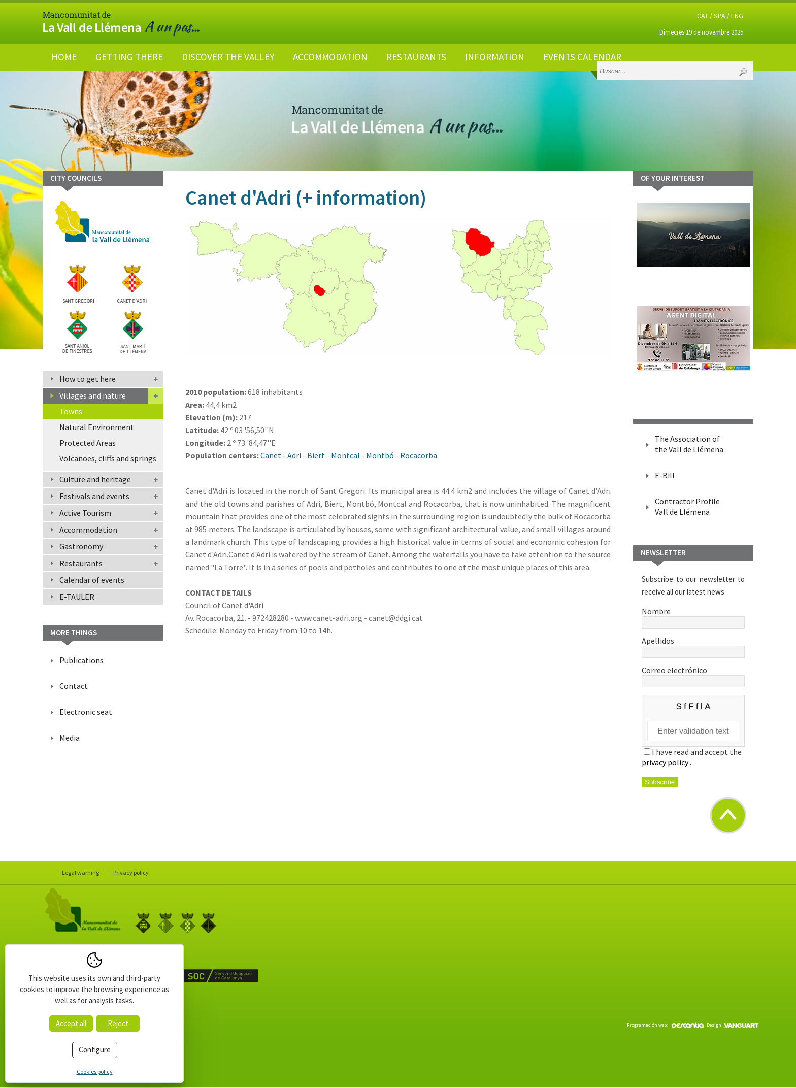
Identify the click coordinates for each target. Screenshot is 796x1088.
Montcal (345, 455)
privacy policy (666, 762)
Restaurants (416, 57)
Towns (70, 411)
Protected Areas (87, 443)
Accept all (71, 1023)
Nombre (693, 616)
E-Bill (665, 475)
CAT (702, 15)
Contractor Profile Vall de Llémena (687, 506)
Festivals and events (94, 496)
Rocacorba (418, 455)
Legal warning (80, 872)
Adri (294, 455)
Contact (73, 686)
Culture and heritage (95, 479)
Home (64, 57)
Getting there (129, 57)
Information (494, 57)
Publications (81, 660)
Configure (95, 1049)
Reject (118, 1023)
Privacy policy (131, 872)
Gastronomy (81, 546)
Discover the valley (228, 57)
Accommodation (330, 57)
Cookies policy (95, 1071)
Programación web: (665, 1024)
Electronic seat (85, 712)
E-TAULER (76, 596)
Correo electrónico (693, 675)
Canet (270, 455)
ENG (737, 15)
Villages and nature (92, 395)
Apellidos (693, 646)
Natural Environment (96, 427)
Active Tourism (85, 513)
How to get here (87, 379)
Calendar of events (91, 580)
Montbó (380, 455)
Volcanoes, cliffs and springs (107, 458)
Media (69, 738)
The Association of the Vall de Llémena (689, 444)
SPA (719, 15)
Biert (316, 455)
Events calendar (582, 57)
